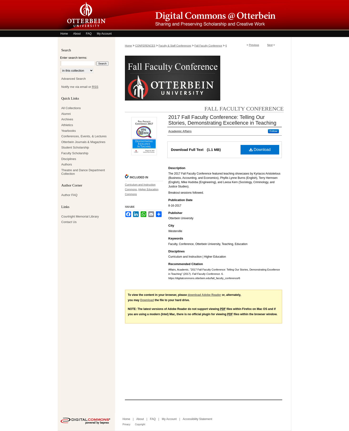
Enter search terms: (73, 57)
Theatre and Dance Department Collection (83, 172)
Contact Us (69, 222)
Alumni (66, 114)
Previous (254, 44)
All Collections (71, 108)
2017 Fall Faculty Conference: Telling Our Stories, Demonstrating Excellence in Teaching (222, 120)
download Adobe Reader (204, 295)
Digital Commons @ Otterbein (203, 15)
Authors (66, 164)
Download (260, 150)
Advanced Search (73, 78)
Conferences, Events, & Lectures (84, 136)
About (140, 419)
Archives (67, 119)
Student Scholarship (75, 147)
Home (128, 45)
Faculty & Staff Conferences (175, 45)
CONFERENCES (145, 45)
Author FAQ (69, 195)
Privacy (126, 424)
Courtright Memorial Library (80, 216)
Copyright (140, 424)
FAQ (153, 419)
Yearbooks (68, 131)
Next (270, 44)
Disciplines (68, 159)
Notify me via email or (79, 87)
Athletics (67, 125)
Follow (273, 131)
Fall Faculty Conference (208, 45)
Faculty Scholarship (74, 153)
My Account (169, 419)
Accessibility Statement (197, 419)
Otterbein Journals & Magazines (83, 142)
